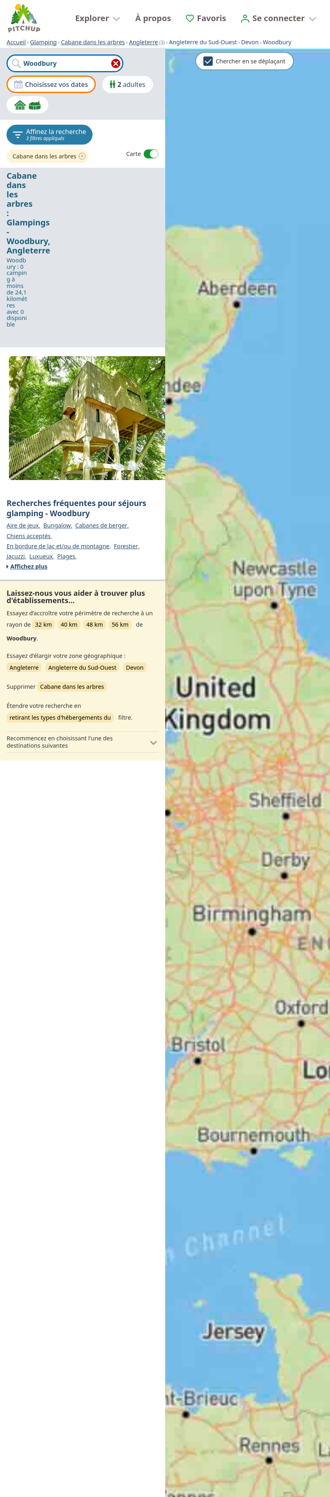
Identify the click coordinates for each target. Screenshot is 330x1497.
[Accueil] (23, 18)
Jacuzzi (15, 556)
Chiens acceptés (28, 536)
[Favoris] (206, 18)
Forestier (126, 546)
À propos (153, 18)
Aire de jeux (22, 525)
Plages (66, 556)
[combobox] (64, 63)
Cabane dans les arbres (93, 42)
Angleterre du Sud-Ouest (82, 667)
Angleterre (143, 42)
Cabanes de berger (101, 525)
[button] (82, 742)
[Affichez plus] (81, 566)
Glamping (43, 42)
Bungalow (57, 525)
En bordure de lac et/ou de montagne (57, 546)
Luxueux (41, 556)
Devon (134, 667)
